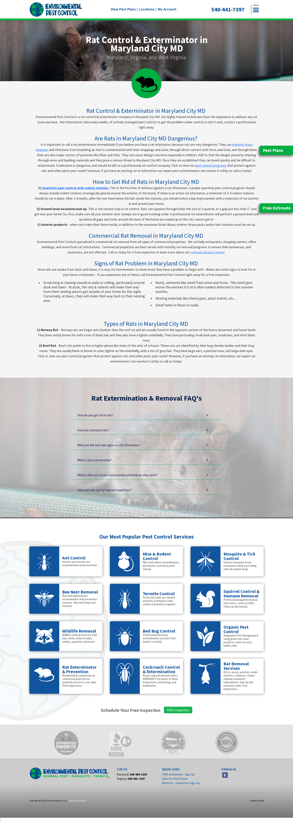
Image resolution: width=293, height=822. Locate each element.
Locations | (148, 9)
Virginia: (131, 778)
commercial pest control (207, 252)
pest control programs (210, 165)
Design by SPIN (257, 800)
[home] (55, 9)
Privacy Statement (77, 800)
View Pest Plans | (124, 9)
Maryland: (132, 774)
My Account (167, 9)
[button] (257, 9)
